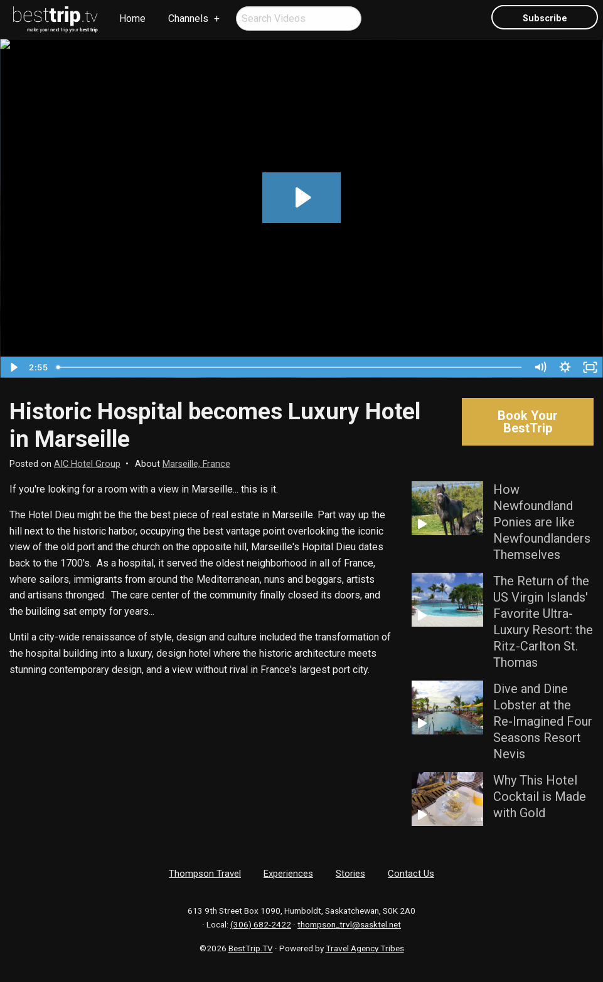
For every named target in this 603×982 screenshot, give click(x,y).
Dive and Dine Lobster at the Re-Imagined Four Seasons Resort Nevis (542, 721)
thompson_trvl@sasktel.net (349, 924)
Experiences (288, 873)
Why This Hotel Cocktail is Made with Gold (539, 796)
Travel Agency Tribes (365, 948)
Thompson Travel (205, 873)
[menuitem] (56, 19)
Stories (350, 873)
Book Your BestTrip (528, 422)
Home (132, 18)
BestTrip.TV (250, 948)
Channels (188, 18)
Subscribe (545, 18)
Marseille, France (196, 464)
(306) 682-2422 (260, 924)
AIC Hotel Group (87, 464)
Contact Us (411, 873)
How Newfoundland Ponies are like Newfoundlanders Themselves (541, 522)
